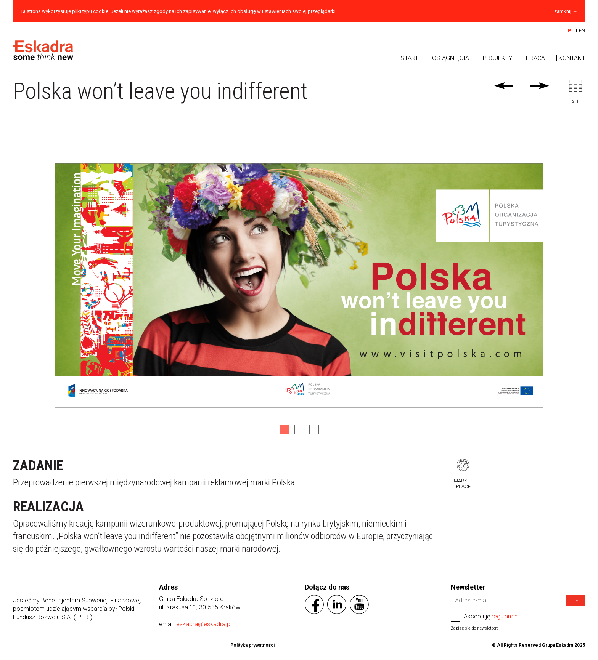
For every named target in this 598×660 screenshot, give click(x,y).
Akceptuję (484, 617)
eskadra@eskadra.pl (203, 624)
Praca (535, 58)
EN (582, 30)
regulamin (505, 616)
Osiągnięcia (450, 58)
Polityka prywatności (252, 645)
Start (409, 58)
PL (571, 30)
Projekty (497, 58)
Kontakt (572, 58)
